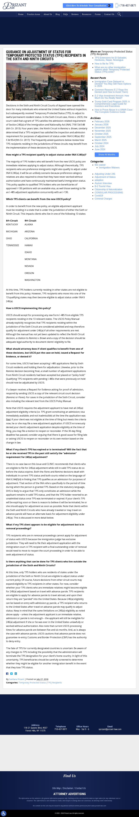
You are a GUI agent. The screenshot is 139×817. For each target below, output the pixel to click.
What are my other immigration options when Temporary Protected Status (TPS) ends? (112, 69)
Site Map (56, 788)
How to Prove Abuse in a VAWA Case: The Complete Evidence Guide (114, 111)
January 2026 (101, 124)
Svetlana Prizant (16, 679)
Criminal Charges (103, 199)
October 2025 (101, 134)
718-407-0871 (60, 729)
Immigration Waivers (109, 167)
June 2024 (100, 149)
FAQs (65, 14)
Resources (86, 14)
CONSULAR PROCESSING (109, 192)
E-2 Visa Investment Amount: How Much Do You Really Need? (112, 96)
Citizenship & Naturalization (108, 189)
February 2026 (102, 121)
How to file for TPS (104, 63)
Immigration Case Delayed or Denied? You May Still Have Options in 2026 (113, 83)
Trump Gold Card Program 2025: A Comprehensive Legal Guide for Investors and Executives (112, 103)
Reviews (75, 14)
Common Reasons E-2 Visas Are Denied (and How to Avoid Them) (111, 91)
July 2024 (99, 146)
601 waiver (100, 165)
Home (20, 14)
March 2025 (101, 140)
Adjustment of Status (105, 177)
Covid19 (99, 195)
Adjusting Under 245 (105, 174)
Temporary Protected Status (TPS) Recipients (40, 682)
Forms (98, 14)
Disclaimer (68, 788)
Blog (57, 14)
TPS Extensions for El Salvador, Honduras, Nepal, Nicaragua (111, 59)
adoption (99, 180)
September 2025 (103, 137)
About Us (48, 14)
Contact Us (109, 14)
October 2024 (101, 143)
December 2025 (103, 127)
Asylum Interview (103, 183)
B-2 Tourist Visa (102, 186)
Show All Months (106, 154)
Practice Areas (33, 14)
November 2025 (103, 131)
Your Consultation (86, 5)
